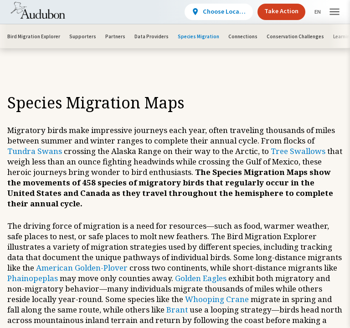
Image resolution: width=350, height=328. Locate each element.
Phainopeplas (32, 278)
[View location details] (211, 12)
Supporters (82, 36)
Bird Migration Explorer (33, 36)
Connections (242, 36)
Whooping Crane (217, 299)
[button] (334, 12)
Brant (177, 309)
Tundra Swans (34, 151)
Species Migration (198, 36)
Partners (115, 36)
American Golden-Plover (82, 267)
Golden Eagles (200, 278)
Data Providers (151, 36)
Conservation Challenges (295, 36)
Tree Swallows (298, 151)
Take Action (274, 11)
